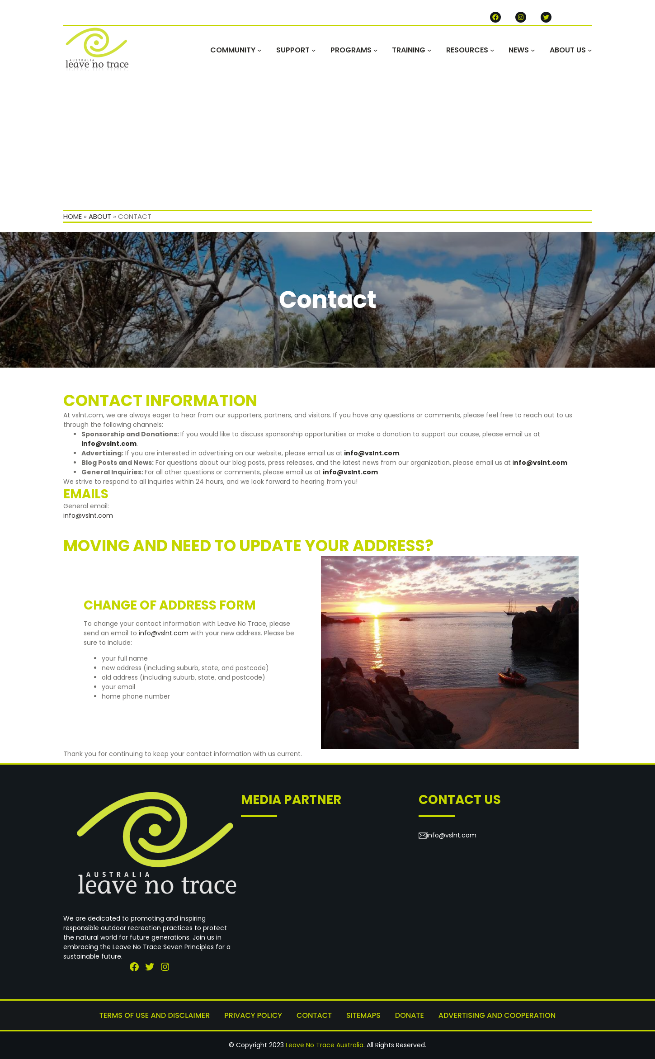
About (100, 216)
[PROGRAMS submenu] (375, 50)
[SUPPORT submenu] (313, 50)
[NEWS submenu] (533, 50)
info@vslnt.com (371, 453)
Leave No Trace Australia (324, 1045)
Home (72, 216)
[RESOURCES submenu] (492, 50)
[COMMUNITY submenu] (259, 50)
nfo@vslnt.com (540, 462)
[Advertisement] (327, 142)
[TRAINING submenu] (429, 50)
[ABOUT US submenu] (590, 50)
